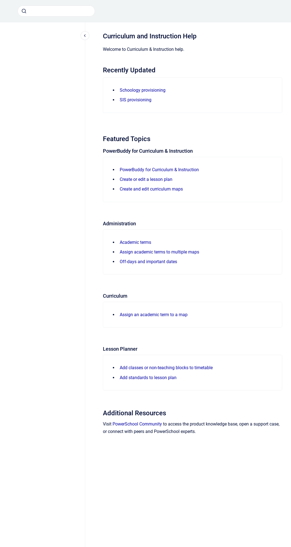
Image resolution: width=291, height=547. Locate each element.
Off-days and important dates (148, 261)
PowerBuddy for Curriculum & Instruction (159, 169)
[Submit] (24, 11)
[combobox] (56, 11)
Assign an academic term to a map (154, 314)
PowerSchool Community (137, 424)
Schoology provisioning (142, 90)
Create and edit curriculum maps (151, 189)
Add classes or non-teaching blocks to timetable (166, 367)
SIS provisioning (135, 99)
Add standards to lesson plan (148, 377)
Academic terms (135, 242)
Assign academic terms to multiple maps (159, 252)
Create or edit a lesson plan (146, 179)
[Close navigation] (85, 35)
